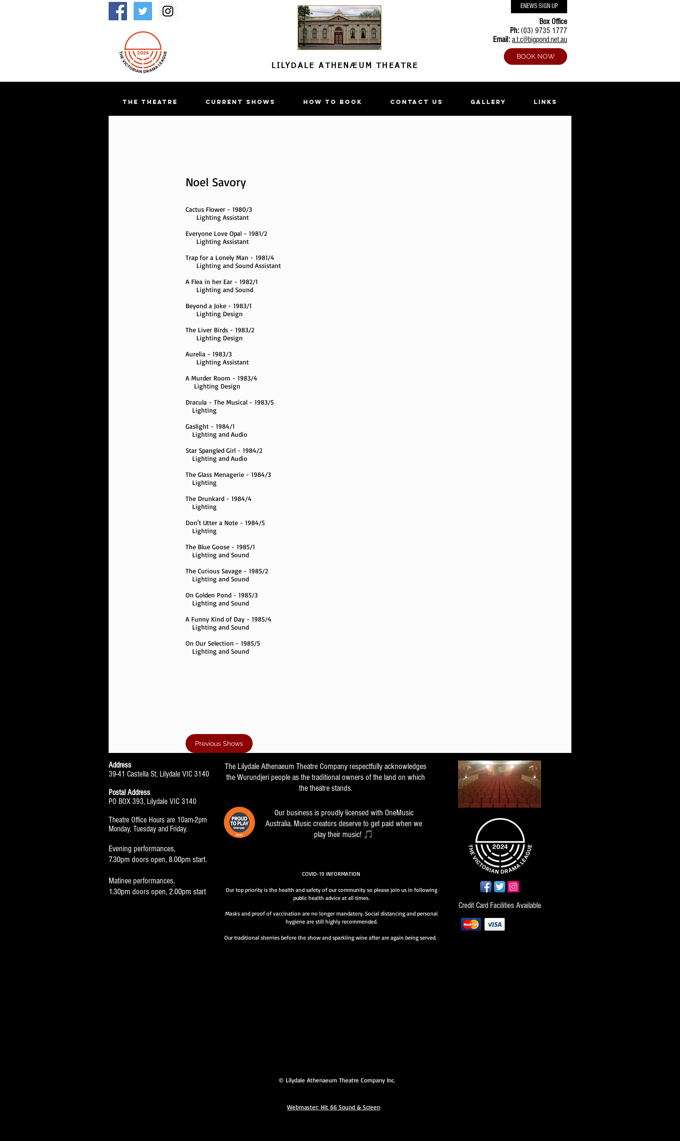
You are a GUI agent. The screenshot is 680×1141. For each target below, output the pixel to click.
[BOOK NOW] (535, 56)
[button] (149, 102)
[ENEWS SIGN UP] (539, 6)
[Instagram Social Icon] (168, 11)
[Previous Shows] (219, 743)
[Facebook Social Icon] (118, 11)
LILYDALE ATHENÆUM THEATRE (342, 66)
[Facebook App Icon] (486, 886)
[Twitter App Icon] (499, 886)
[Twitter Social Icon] (143, 11)
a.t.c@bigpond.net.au (539, 39)
